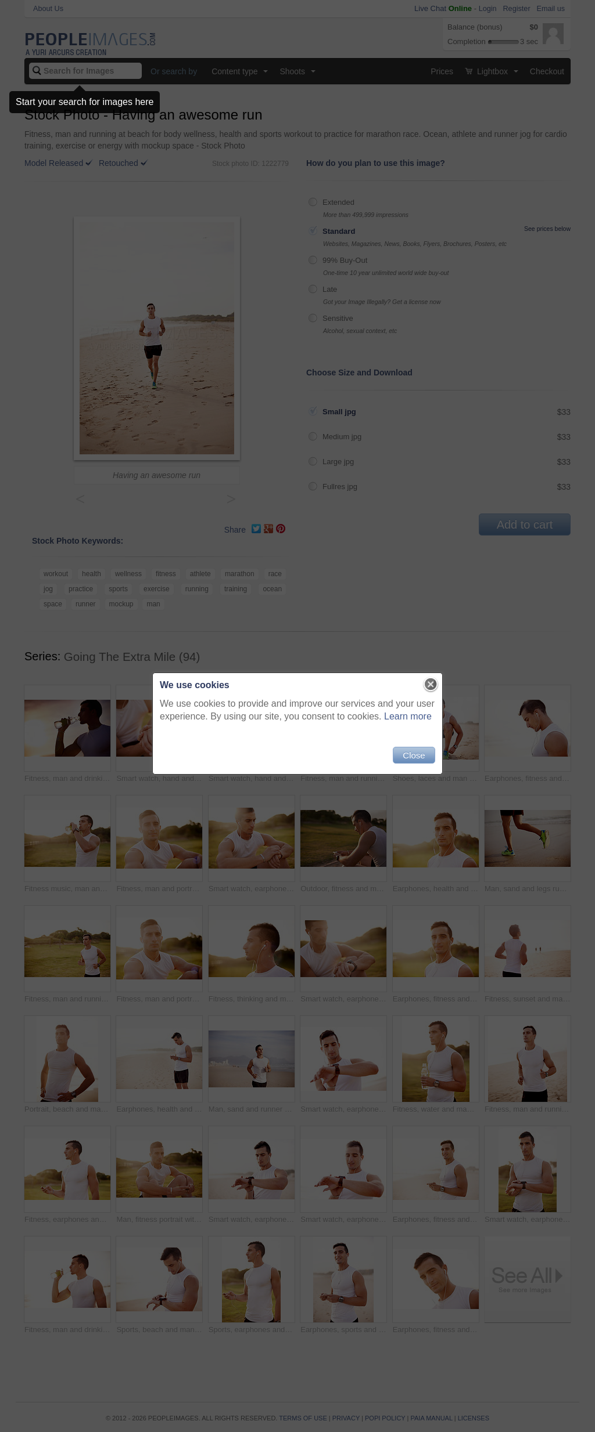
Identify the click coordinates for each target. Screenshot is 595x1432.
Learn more (408, 716)
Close (414, 755)
